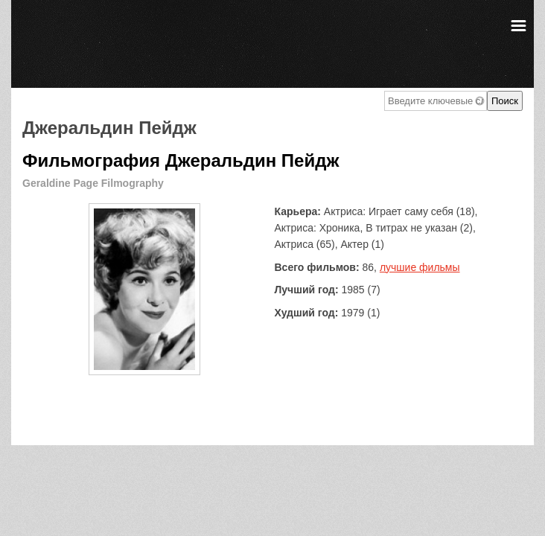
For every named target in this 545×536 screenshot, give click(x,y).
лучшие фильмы (420, 267)
